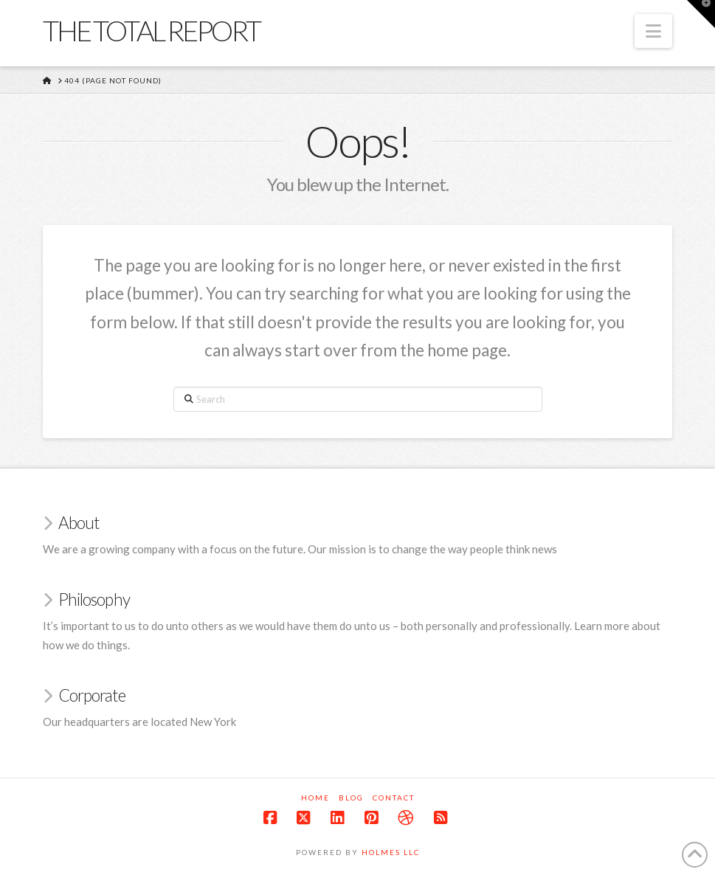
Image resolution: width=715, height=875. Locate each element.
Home (315, 797)
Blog (351, 797)
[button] (653, 31)
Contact (394, 797)
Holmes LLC (391, 852)
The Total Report (151, 30)
